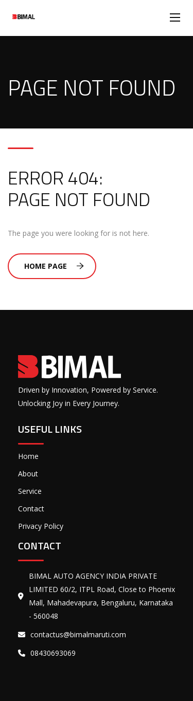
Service (30, 491)
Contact (31, 508)
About (28, 473)
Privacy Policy (40, 526)
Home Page (54, 266)
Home (28, 456)
